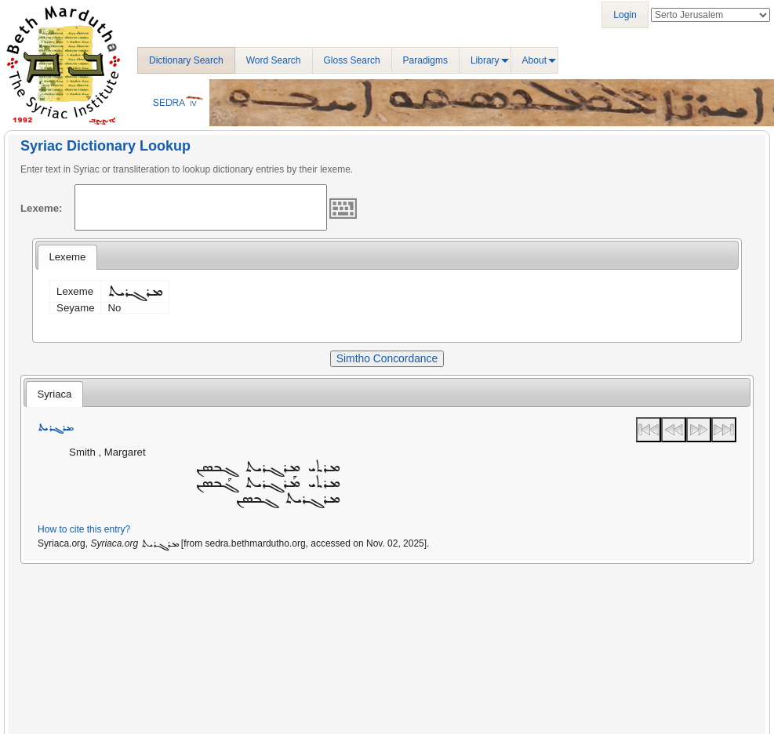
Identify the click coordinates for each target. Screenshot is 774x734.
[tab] (67, 257)
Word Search (273, 60)
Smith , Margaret (107, 452)
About (534, 60)
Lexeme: (41, 208)
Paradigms (425, 60)
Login (624, 14)
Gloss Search (352, 60)
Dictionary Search (186, 60)
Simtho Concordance (387, 358)
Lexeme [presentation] (67, 257)
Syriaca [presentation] (54, 394)
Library (485, 60)
